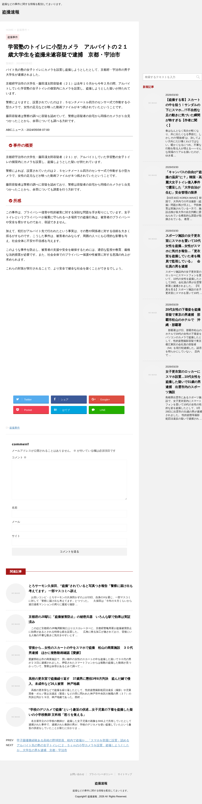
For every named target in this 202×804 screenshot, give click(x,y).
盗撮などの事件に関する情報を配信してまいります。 (101, 790)
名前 (14, 507)
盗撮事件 (14, 427)
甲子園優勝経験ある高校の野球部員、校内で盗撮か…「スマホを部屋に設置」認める (73, 740)
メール (16, 521)
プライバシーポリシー (101, 774)
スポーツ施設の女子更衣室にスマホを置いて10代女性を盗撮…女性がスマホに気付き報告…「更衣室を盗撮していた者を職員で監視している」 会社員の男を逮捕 (183, 251)
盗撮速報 (10, 12)
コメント (19, 457)
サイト (16, 536)
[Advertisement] (39, 306)
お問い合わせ (77, 774)
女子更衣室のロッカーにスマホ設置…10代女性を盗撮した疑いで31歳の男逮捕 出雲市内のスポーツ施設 (183, 382)
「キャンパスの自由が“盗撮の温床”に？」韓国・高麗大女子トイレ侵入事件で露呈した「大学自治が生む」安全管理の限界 (184, 182)
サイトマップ (125, 774)
